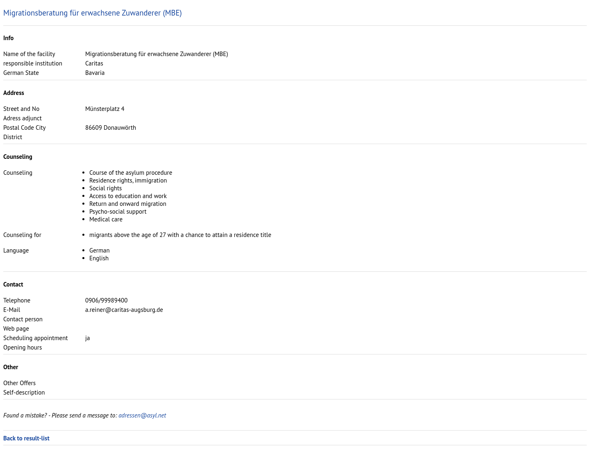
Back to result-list (26, 438)
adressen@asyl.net (142, 415)
